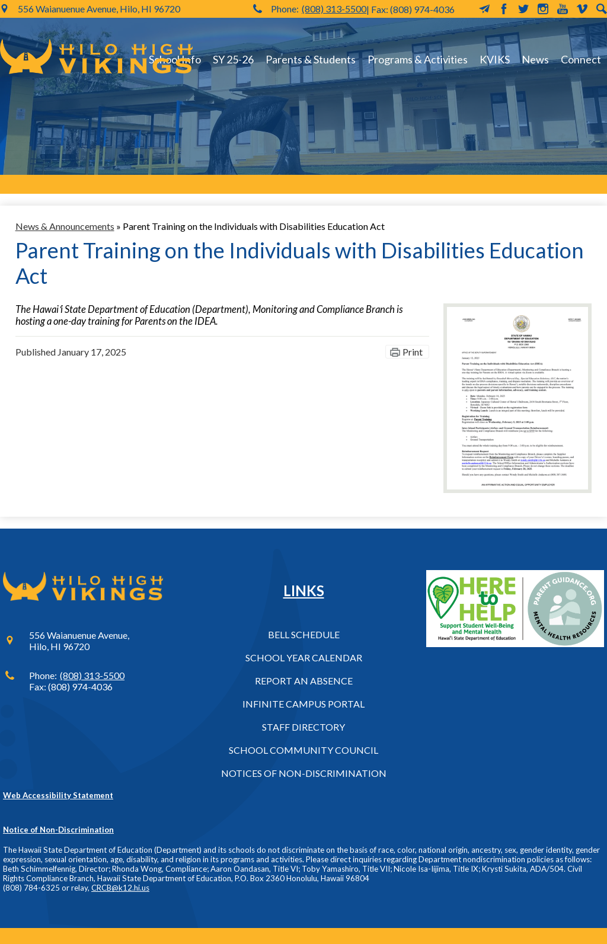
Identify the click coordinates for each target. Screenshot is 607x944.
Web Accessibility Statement (58, 795)
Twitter (523, 9)
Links (303, 590)
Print (412, 351)
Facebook (504, 9)
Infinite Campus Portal (303, 703)
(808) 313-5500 (334, 8)
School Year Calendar (303, 657)
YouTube (562, 9)
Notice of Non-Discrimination (58, 829)
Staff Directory (303, 726)
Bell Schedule (304, 634)
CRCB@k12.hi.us (120, 887)
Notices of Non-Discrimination (303, 773)
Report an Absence (304, 680)
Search (601, 9)
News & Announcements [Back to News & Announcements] (64, 226)
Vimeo (582, 9)
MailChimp (484, 9)
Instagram (543, 9)
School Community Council (303, 750)
